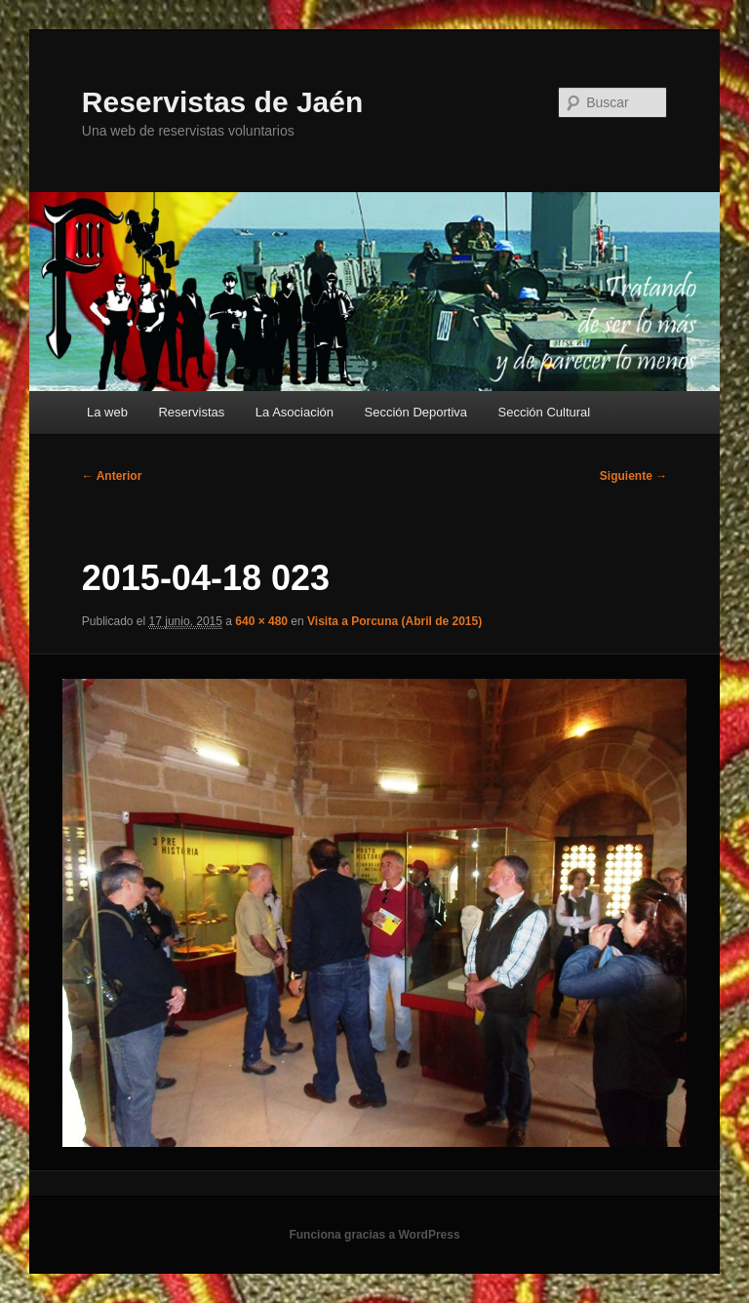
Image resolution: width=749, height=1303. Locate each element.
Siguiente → (633, 476)
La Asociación (295, 412)
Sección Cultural (544, 412)
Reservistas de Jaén (223, 102)
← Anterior (112, 476)
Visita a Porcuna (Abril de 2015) (394, 621)
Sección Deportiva (416, 412)
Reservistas (191, 412)
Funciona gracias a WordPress (374, 1235)
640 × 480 (261, 621)
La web (107, 412)
